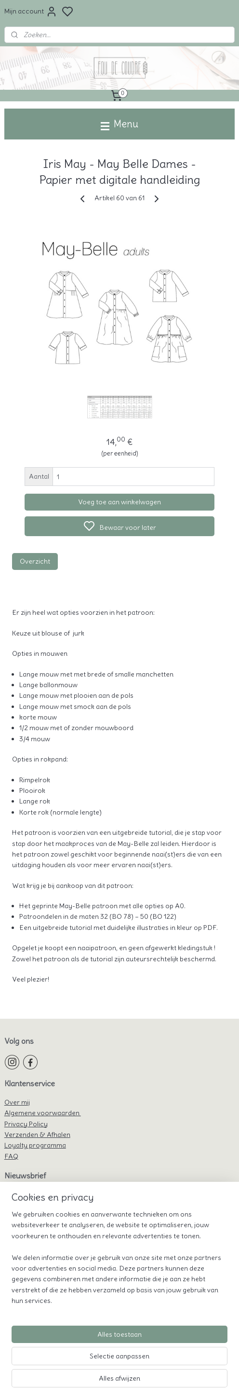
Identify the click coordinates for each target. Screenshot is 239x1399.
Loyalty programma (35, 1145)
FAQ (11, 1156)
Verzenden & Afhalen (37, 1134)
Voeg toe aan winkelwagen (119, 502)
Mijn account (30, 11)
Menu (119, 123)
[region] (119, 1261)
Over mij (17, 1102)
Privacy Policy (26, 1124)
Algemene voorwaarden (42, 1112)
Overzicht (35, 561)
